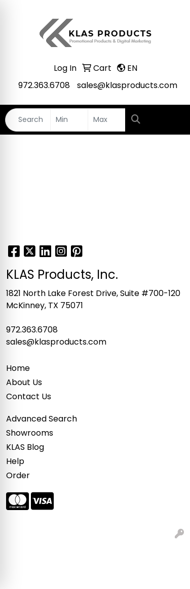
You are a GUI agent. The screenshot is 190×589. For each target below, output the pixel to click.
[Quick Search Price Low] (69, 120)
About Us (24, 382)
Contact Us (28, 396)
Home (18, 368)
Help (15, 461)
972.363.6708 (44, 85)
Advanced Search (41, 419)
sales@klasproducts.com (127, 85)
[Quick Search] (28, 120)
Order (18, 475)
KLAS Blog (25, 447)
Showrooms (29, 433)
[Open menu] (170, 120)
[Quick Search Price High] (107, 120)
